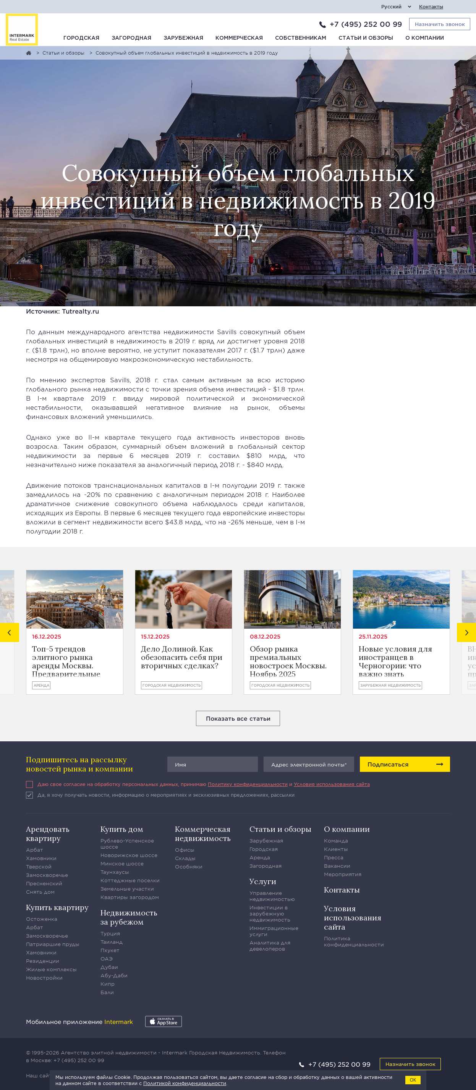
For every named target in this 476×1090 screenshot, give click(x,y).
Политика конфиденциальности (354, 941)
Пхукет (110, 950)
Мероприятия (342, 874)
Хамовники (41, 858)
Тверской (39, 867)
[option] (74, 632)
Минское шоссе (122, 863)
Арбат (34, 850)
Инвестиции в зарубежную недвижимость (269, 913)
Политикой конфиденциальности (184, 1083)
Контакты (431, 6)
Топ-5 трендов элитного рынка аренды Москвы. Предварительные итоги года (66, 661)
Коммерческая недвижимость (203, 833)
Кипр (107, 984)
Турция (110, 933)
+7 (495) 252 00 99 (366, 24)
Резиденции (42, 961)
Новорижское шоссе (128, 855)
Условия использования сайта (332, 784)
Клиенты (336, 849)
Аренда (41, 685)
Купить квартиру (57, 907)
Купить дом (121, 829)
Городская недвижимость (171, 685)
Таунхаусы (114, 872)
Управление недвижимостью (272, 896)
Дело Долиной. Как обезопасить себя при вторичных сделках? (181, 657)
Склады (185, 858)
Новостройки (44, 978)
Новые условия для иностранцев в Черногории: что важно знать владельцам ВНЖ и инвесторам (395, 661)
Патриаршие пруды (52, 944)
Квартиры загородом (129, 897)
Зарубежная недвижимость (390, 685)
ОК (413, 1080)
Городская (81, 38)
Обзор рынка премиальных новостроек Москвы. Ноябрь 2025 (288, 661)
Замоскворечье (47, 875)
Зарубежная (183, 38)
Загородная (131, 38)
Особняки (188, 867)
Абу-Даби (114, 975)
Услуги (262, 881)
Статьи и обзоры (365, 38)
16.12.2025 (46, 636)
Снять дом (40, 892)
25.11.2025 (373, 636)
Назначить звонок (410, 1064)
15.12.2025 (155, 636)
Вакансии (337, 866)
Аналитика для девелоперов (269, 946)
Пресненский (44, 883)
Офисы (184, 850)
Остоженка (41, 919)
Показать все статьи (238, 718)
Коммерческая (239, 38)
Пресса (333, 857)
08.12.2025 (265, 636)
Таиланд (111, 942)
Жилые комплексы (51, 969)
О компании (424, 38)
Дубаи (109, 967)
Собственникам (300, 38)
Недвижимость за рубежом (128, 917)
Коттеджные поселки (130, 880)
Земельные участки (127, 889)
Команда (336, 841)
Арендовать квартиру (48, 833)
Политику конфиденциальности (248, 784)
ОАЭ (106, 959)
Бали (107, 992)
